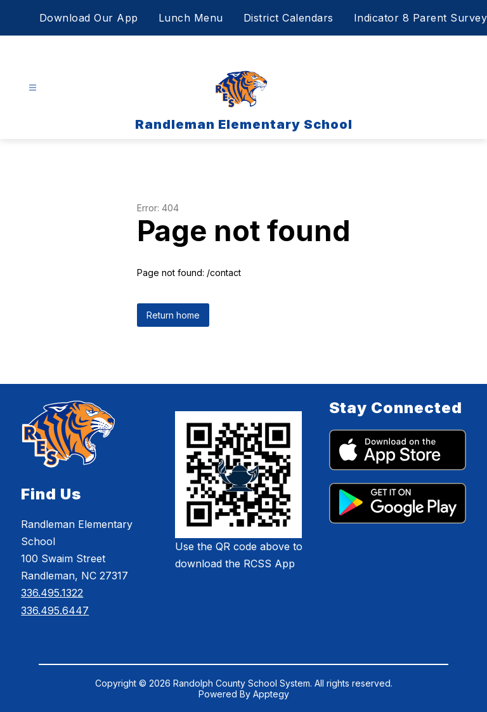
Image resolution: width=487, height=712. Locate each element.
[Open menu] (32, 88)
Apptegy (271, 694)
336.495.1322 (52, 592)
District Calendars (289, 17)
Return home (173, 315)
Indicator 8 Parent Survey (421, 17)
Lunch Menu (191, 17)
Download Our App (88, 17)
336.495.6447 (55, 610)
